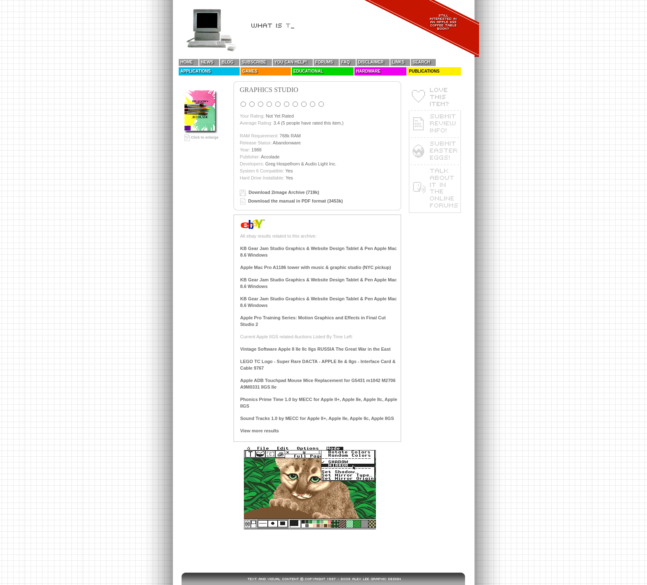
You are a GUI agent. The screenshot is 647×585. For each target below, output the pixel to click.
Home (186, 62)
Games (249, 71)
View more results (259, 430)
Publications (424, 71)
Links (398, 62)
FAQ (345, 62)
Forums (324, 62)
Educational (308, 71)
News (207, 62)
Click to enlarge (201, 137)
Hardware (368, 71)
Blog (228, 62)
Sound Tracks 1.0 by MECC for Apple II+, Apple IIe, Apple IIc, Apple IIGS (317, 418)
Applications (195, 71)
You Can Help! (290, 62)
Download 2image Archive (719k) (283, 192)
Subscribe (254, 62)
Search (421, 62)
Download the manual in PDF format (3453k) (295, 200)
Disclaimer (371, 62)
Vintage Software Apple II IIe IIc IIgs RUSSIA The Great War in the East (315, 349)
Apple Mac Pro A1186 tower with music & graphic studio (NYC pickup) (315, 267)
